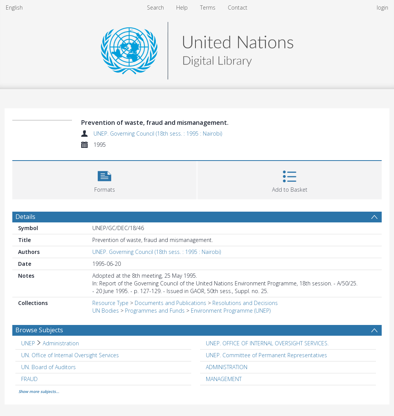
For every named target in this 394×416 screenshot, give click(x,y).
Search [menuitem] (155, 7)
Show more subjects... (38, 391)
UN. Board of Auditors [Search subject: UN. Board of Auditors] (48, 367)
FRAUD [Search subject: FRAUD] (29, 379)
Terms (207, 7)
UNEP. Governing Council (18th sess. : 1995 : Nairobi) (157, 133)
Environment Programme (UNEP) (230, 310)
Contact (237, 7)
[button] (104, 179)
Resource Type (110, 303)
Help (182, 7)
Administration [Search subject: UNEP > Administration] (61, 343)
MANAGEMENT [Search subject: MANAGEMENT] (224, 379)
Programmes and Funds (155, 310)
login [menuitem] (382, 7)
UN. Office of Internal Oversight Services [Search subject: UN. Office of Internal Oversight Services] (70, 355)
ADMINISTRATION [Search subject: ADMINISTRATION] (226, 367)
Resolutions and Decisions (245, 303)
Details (25, 216)
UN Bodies (105, 310)
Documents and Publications (170, 303)
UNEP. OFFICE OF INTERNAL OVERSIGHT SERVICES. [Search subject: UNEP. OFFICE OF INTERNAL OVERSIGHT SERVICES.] (267, 343)
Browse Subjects (39, 330)
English (14, 7)
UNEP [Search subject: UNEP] (28, 343)
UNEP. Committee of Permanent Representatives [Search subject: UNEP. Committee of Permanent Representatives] (266, 355)
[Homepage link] (197, 49)
